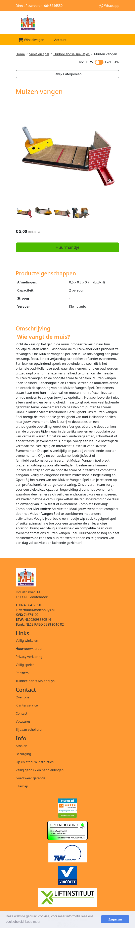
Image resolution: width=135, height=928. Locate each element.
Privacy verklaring (29, 656)
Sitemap (22, 786)
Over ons (22, 697)
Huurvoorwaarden (29, 648)
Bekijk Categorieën (67, 74)
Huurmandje (68, 247)
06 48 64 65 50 (28, 605)
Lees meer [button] (32, 921)
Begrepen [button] (115, 919)
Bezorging (23, 754)
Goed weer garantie (31, 778)
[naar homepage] (67, 22)
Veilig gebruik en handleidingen (39, 770)
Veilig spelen (25, 665)
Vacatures (23, 721)
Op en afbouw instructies (34, 762)
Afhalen (21, 746)
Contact (21, 713)
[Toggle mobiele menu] (114, 39)
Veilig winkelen (27, 640)
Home (20, 54)
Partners (22, 673)
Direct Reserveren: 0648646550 (39, 5)
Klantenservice (27, 705)
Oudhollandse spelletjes (71, 54)
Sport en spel (39, 54)
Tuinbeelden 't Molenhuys (35, 681)
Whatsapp (109, 5)
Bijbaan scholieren (29, 729)
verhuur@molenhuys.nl (35, 610)
